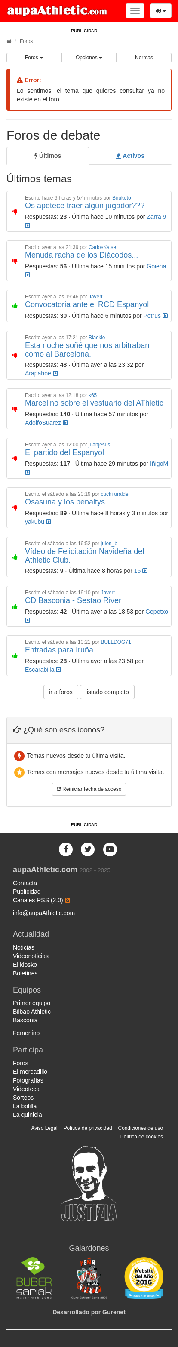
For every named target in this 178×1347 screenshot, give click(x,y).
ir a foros (60, 692)
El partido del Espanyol (64, 452)
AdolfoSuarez (46, 422)
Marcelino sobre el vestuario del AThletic (94, 403)
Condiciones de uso (140, 1128)
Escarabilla (43, 669)
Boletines (25, 973)
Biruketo (121, 198)
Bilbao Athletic (32, 1011)
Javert (95, 297)
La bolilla (25, 1106)
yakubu (38, 521)
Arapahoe (41, 373)
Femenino (26, 1033)
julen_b (109, 544)
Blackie (97, 338)
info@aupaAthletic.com (44, 913)
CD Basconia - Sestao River (73, 600)
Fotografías (28, 1080)
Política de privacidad (88, 1128)
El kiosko (25, 964)
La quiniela (27, 1114)
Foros (26, 41)
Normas (144, 58)
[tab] (47, 156)
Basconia (25, 1020)
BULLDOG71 (116, 642)
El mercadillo (30, 1071)
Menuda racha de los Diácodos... (81, 255)
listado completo (107, 692)
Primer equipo (31, 1002)
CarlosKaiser (103, 247)
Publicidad (27, 891)
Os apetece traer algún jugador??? (84, 205)
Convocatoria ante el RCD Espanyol (87, 304)
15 (140, 570)
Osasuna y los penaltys (65, 502)
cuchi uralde (114, 494)
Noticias (23, 947)
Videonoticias (31, 956)
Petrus (156, 315)
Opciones (89, 58)
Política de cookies (141, 1137)
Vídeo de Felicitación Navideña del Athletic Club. (84, 555)
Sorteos (23, 1097)
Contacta (25, 883)
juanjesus (99, 445)
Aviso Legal (44, 1128)
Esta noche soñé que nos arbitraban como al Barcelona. (87, 349)
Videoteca (26, 1089)
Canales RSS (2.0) (41, 900)
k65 (93, 395)
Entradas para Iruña (59, 650)
